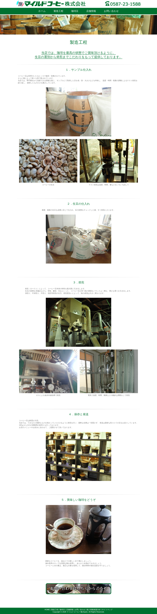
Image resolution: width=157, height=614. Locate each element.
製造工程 (58, 11)
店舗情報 (91, 11)
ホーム (42, 11)
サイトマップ (107, 610)
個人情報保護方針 (94, 610)
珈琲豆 (74, 11)
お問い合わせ (111, 11)
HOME (47, 610)
